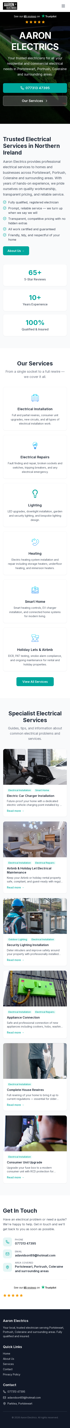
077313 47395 (35, 88)
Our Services (35, 101)
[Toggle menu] (63, 6)
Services (8, 1364)
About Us (8, 1358)
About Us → (16, 251)
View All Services (35, 682)
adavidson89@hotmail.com (22, 1397)
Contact (8, 1369)
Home (6, 1353)
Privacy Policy (11, 1374)
